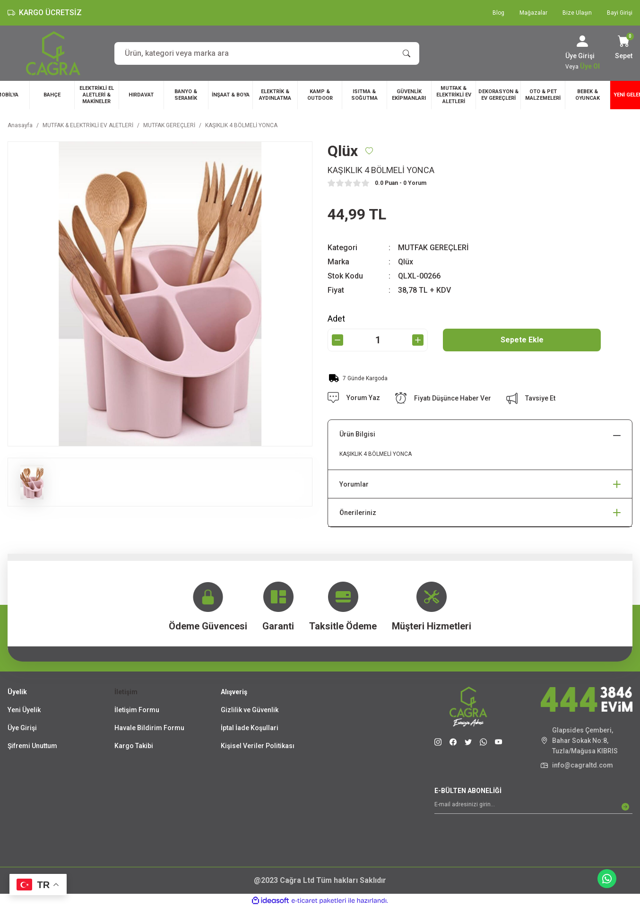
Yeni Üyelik (24, 710)
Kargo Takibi (133, 746)
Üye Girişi (22, 728)
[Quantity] (377, 340)
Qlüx (405, 261)
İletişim (126, 692)
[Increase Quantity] (417, 340)
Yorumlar (354, 484)
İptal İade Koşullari (249, 728)
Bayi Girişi (619, 12)
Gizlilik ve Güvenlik (249, 710)
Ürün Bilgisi (357, 434)
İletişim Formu (136, 710)
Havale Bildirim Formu (149, 728)
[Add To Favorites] (369, 151)
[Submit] (625, 807)
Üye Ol (590, 66)
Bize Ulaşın (577, 12)
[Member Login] (582, 41)
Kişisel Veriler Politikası (257, 746)
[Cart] (623, 48)
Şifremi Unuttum (32, 746)
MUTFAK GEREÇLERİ (433, 247)
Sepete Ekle (522, 339)
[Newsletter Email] (533, 807)
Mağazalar (533, 12)
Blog (498, 12)
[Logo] (53, 53)
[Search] (266, 53)
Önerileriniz (357, 512)
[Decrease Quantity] (337, 340)
